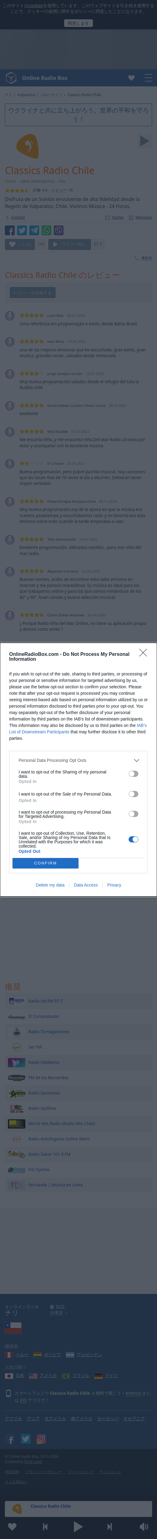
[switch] (133, 774)
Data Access (86, 885)
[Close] (145, 654)
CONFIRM (45, 863)
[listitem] (78, 760)
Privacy (114, 885)
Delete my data (50, 885)
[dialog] (78, 770)
